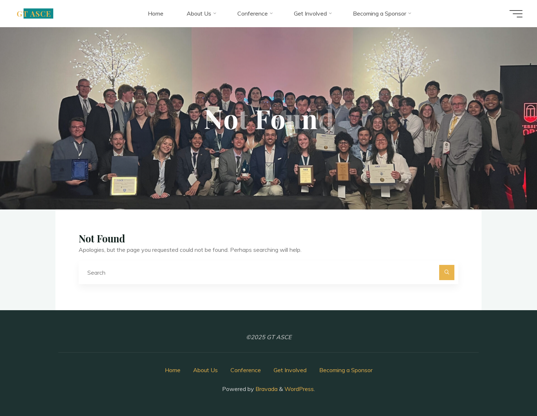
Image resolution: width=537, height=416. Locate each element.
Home (172, 370)
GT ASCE (34, 13)
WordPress (299, 388)
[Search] (446, 272)
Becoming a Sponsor (345, 370)
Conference (245, 370)
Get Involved (290, 370)
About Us (205, 370)
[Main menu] (516, 13)
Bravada (266, 388)
